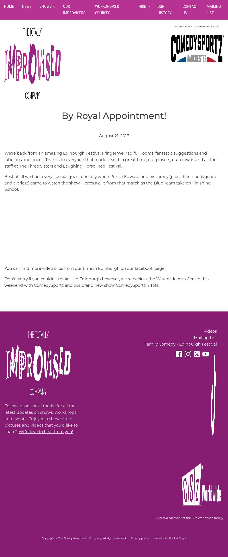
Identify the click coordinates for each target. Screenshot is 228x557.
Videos (210, 331)
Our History (164, 9)
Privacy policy (140, 538)
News (27, 6)
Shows (46, 6)
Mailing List (205, 337)
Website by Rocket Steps (169, 538)
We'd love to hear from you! (46, 431)
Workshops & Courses (107, 9)
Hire (142, 6)
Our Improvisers (74, 9)
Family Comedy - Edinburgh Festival (180, 344)
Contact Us (190, 9)
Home (9, 6)
